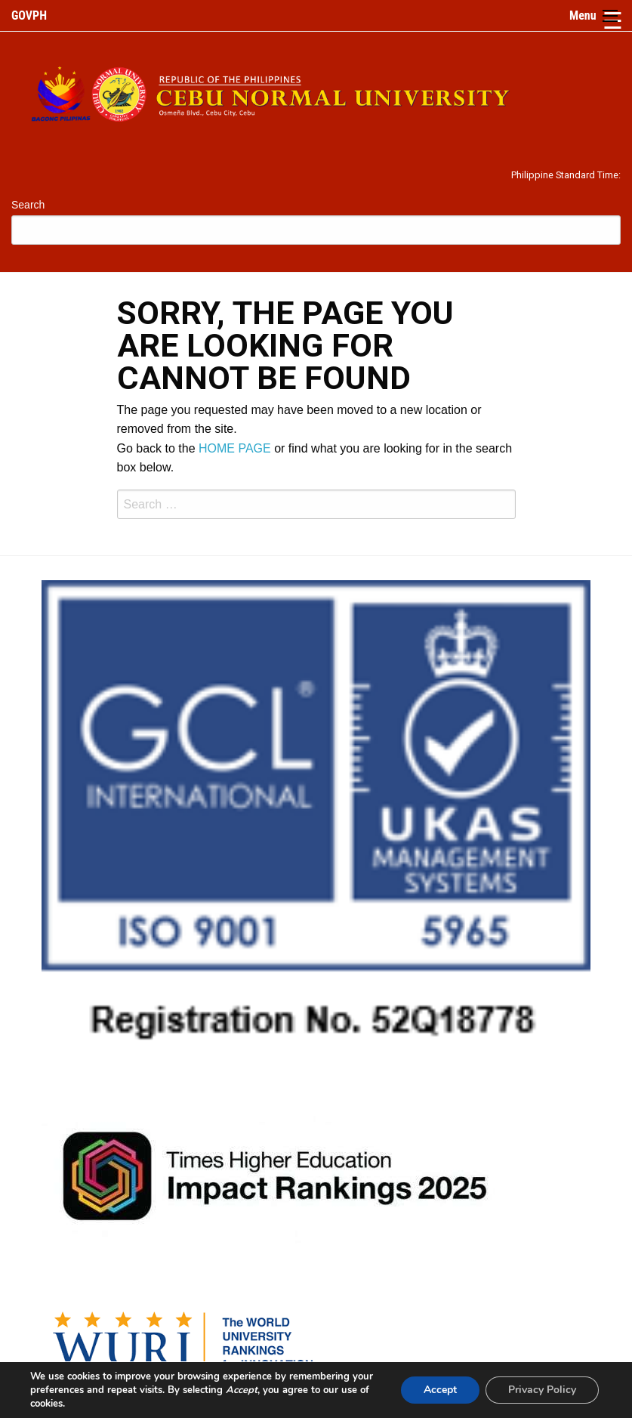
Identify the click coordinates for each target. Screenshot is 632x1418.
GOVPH (29, 15)
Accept (440, 1389)
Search (28, 205)
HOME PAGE (235, 448)
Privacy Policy (542, 1389)
